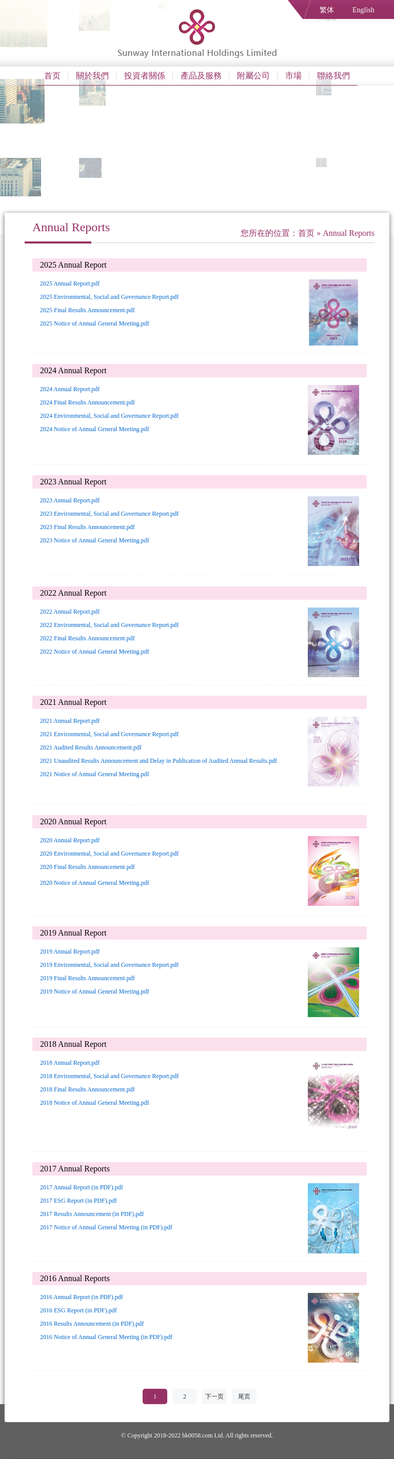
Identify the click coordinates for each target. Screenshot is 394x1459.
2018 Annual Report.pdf (70, 1062)
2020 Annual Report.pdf (70, 840)
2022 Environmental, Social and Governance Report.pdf (109, 625)
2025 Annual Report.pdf (70, 283)
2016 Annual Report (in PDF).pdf (81, 1297)
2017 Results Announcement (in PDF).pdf (92, 1214)
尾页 (244, 1396)
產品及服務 (201, 75)
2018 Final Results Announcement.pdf (87, 1089)
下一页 (214, 1396)
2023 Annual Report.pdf (70, 500)
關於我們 (92, 75)
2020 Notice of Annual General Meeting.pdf (94, 882)
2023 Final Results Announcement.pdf (87, 527)
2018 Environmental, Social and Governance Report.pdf (109, 1076)
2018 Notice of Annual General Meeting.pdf (94, 1102)
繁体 (327, 10)
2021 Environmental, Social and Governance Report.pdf (109, 734)
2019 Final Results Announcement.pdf (87, 978)
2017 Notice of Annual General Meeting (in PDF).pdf (106, 1227)
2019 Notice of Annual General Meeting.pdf (94, 991)
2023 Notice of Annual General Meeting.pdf (94, 540)
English (363, 10)
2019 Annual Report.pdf (70, 951)
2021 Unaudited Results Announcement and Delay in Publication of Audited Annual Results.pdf (158, 760)
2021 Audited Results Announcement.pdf (91, 747)
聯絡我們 (333, 75)
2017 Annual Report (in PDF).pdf (81, 1187)
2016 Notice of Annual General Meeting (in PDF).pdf (106, 1337)
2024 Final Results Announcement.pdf (87, 402)
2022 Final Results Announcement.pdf (87, 638)
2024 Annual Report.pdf (70, 389)
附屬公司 (253, 75)
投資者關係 (144, 75)
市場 (293, 75)
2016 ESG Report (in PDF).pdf (78, 1310)
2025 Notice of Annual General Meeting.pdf (94, 323)
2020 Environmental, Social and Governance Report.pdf (109, 853)
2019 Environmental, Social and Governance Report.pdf (109, 964)
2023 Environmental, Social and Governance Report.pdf (109, 513)
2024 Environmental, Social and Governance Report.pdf (109, 415)
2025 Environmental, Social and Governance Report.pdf (109, 296)
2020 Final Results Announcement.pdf (87, 866)
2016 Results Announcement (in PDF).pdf (92, 1323)
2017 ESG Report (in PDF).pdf (78, 1200)
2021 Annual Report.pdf (70, 720)
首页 (52, 75)
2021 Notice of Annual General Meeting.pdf (94, 774)
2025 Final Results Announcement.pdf (87, 310)
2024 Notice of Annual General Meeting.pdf (94, 429)
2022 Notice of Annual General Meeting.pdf (94, 651)
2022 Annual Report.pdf (70, 611)
